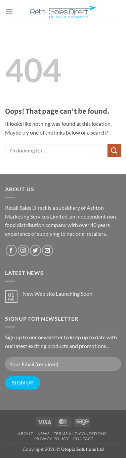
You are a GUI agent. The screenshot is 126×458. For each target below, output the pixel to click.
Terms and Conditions (80, 433)
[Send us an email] (47, 250)
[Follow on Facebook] (11, 250)
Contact (83, 438)
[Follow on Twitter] (35, 250)
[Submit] (114, 150)
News (43, 433)
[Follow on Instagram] (23, 250)
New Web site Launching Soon (57, 293)
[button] (9, 11)
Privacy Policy (51, 438)
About (25, 433)
